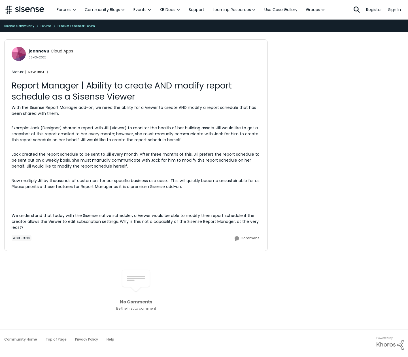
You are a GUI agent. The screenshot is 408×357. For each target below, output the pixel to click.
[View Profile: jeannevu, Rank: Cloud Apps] (19, 54)
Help (110, 339)
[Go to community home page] (24, 9)
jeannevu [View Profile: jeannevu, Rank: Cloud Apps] (39, 51)
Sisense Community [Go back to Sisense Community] (19, 26)
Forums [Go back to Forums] (46, 26)
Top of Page (56, 339)
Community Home (20, 339)
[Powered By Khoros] (390, 343)
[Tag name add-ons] (21, 238)
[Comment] (246, 238)
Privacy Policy (86, 339)
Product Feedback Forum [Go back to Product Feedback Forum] (76, 26)
